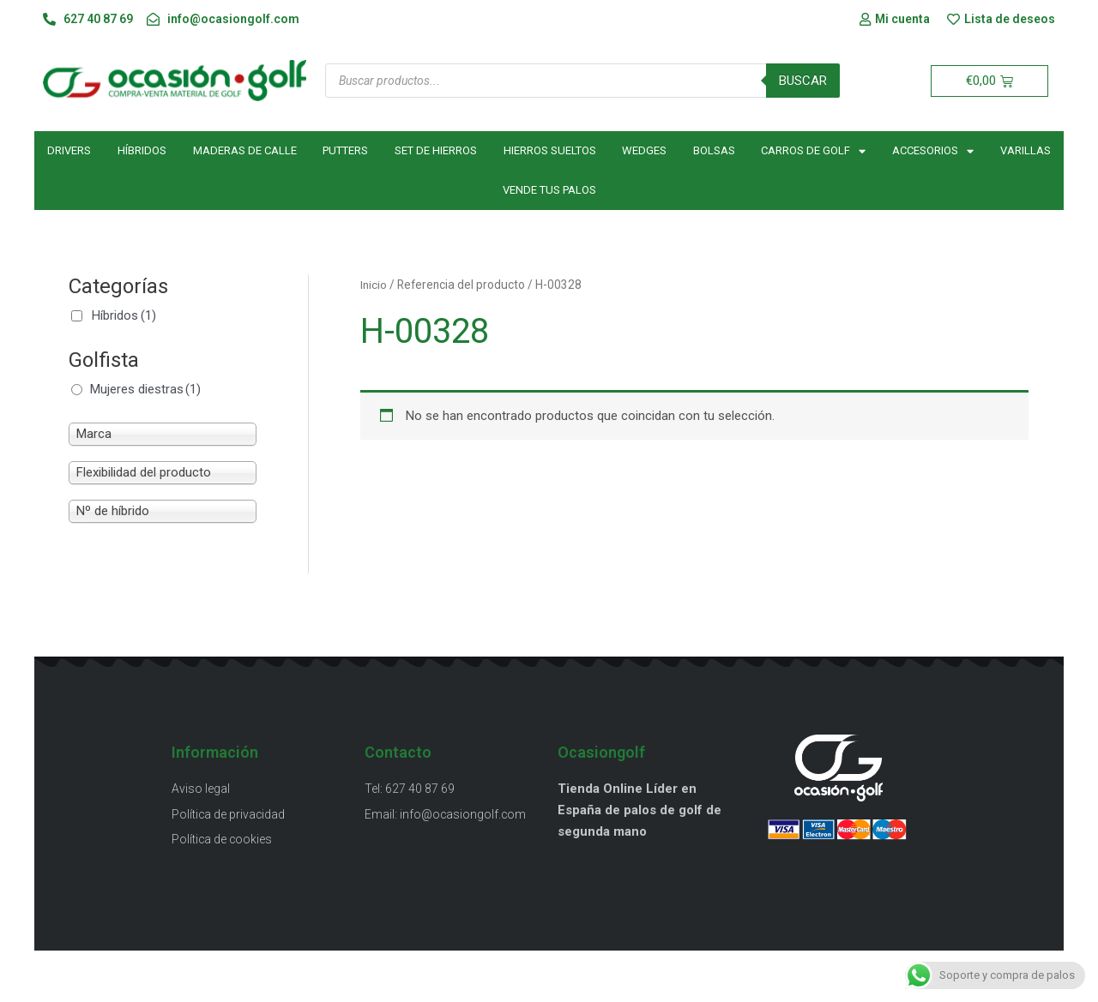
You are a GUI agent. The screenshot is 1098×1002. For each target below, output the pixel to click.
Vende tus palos (549, 190)
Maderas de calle (245, 151)
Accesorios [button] (933, 151)
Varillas (1025, 151)
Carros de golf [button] (813, 151)
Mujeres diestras (145, 389)
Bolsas (714, 151)
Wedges (644, 151)
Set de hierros (436, 151)
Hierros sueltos (550, 151)
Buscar (803, 80)
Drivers (69, 151)
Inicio (373, 285)
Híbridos (142, 151)
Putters (345, 151)
